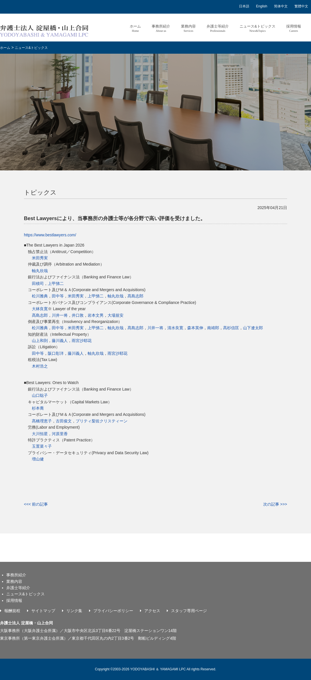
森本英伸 (195, 328)
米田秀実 (40, 258)
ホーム (135, 28)
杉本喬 (38, 408)
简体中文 (281, 6)
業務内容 (188, 28)
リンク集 (74, 610)
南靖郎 (213, 328)
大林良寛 (40, 308)
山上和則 (40, 340)
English (261, 6)
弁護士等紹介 (218, 28)
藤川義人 (60, 340)
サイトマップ (43, 610)
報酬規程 (12, 610)
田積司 (38, 283)
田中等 (58, 296)
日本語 (244, 6)
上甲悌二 (56, 283)
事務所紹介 (161, 28)
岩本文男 (96, 315)
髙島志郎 (135, 296)
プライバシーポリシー (113, 610)
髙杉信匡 (231, 328)
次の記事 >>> (275, 504)
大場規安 (115, 315)
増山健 (38, 459)
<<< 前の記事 (36, 504)
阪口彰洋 (56, 353)
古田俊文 (64, 421)
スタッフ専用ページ (189, 610)
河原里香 (60, 433)
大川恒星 (40, 433)
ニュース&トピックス (257, 28)
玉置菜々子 (42, 446)
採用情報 (293, 28)
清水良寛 (175, 328)
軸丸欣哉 (40, 270)
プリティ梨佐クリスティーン (101, 421)
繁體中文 (301, 6)
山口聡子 (40, 395)
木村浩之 (40, 366)
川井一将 (60, 315)
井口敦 (78, 315)
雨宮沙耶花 (82, 340)
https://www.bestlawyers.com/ (50, 235)
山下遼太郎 (253, 328)
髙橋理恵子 (42, 421)
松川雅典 (40, 296)
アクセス (152, 610)
